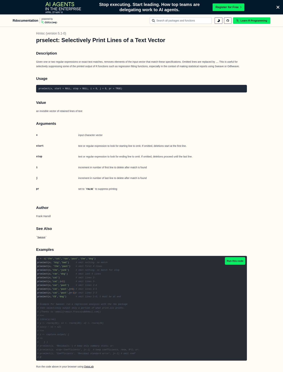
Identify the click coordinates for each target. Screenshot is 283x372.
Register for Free (228, 7)
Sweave (41, 237)
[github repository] (228, 20)
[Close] (278, 7)
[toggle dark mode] (219, 20)
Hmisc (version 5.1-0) (51, 33)
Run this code (235, 260)
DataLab (89, 366)
